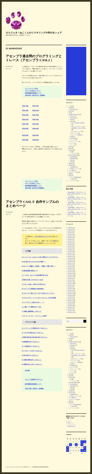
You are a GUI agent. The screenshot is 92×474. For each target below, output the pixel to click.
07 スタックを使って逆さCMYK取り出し (34, 284)
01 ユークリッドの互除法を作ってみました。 (35, 328)
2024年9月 (70, 237)
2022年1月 (70, 271)
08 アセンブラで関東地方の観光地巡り (33, 288)
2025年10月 (70, 234)
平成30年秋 (35, 140)
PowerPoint (73, 158)
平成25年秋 (35, 124)
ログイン (69, 421)
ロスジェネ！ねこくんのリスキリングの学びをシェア (34, 32)
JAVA (70, 146)
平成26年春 (25, 128)
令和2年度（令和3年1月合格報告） (35, 188)
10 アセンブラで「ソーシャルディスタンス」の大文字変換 (39, 297)
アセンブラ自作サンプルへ (32, 90)
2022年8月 (70, 261)
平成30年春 (25, 140)
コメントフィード (71, 424)
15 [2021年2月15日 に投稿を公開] (67, 447)
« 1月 (70, 453)
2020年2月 (70, 307)
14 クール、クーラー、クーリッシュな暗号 (34, 316)
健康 (70, 174)
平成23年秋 (35, 115)
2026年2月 (70, 231)
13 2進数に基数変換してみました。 (32, 311)
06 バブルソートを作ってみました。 (32, 350)
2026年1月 (70, 232)
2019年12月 (70, 310)
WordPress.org (71, 426)
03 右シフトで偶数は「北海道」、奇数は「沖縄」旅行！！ (39, 266)
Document (72, 118)
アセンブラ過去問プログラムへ (34, 379)
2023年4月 (70, 248)
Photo (72, 179)
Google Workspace (73, 114)
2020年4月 (70, 304)
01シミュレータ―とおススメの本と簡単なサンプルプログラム (40, 257)
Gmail (71, 136)
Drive (71, 119)
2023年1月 (70, 253)
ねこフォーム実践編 (76, 135)
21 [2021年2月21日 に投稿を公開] (84, 447)
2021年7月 (70, 280)
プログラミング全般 (73, 172)
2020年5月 (70, 302)
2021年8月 (70, 278)
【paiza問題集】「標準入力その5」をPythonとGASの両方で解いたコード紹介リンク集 (76, 194)
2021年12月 (70, 273)
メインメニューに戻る (31, 88)
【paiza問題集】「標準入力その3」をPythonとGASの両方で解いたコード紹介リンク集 (76, 204)
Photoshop (73, 109)
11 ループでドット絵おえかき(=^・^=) (33, 302)
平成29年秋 (35, 135)
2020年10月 (70, 293)
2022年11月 (70, 256)
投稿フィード (70, 423)
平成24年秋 (35, 119)
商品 (70, 175)
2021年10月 (70, 276)
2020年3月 (70, 305)
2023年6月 (70, 244)
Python (70, 165)
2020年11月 (70, 292)
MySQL (70, 163)
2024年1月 (70, 241)
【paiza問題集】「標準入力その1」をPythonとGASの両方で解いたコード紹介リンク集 (76, 214)
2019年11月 (70, 312)
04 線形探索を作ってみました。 (31, 341)
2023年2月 (70, 251)
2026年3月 (70, 229)
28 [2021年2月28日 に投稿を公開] (84, 450)
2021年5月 (70, 283)
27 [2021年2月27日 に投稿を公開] (82, 450)
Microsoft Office (73, 155)
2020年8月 (70, 297)
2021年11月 (70, 275)
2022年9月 (70, 260)
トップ (69, 106)
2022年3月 (70, 268)
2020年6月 (70, 300)
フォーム (72, 145)
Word (71, 162)
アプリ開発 (71, 170)
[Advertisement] (76, 71)
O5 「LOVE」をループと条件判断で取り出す (35, 275)
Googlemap (73, 138)
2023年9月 (70, 243)
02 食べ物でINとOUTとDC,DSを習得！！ (34, 261)
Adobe (70, 107)
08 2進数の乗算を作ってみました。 (32, 359)
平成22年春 (25, 110)
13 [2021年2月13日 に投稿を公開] (81, 444)
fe (70, 152)
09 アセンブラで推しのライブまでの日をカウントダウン (38, 293)
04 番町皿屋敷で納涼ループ (30, 270)
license (70, 150)
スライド (72, 143)
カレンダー (72, 140)
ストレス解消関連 (74, 177)
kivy (70, 148)
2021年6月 (70, 282)
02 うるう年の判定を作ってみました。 (33, 332)
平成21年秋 (35, 106)
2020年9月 (70, 295)
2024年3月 (70, 239)
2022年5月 (70, 266)
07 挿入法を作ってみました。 (30, 355)
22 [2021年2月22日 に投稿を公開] (67, 450)
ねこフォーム (74, 133)
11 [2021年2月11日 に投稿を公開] (76, 444)
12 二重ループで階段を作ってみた (32, 307)
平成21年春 (25, 106)
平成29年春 (25, 135)
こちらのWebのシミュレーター (43, 236)
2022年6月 (70, 265)
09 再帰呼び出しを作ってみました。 (32, 364)
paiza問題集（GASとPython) (78, 128)
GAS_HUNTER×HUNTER (77, 123)
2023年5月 (70, 246)
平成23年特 (25, 115)
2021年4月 (70, 285)
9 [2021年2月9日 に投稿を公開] (70, 444)
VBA (71, 160)
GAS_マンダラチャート (77, 126)
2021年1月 (69, 290)
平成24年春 (25, 119)
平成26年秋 (35, 128)
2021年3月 (70, 287)
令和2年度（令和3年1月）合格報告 (35, 95)
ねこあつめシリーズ (76, 131)
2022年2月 (70, 270)
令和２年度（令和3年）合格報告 (34, 388)
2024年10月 (70, 236)
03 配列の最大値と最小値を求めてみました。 (35, 337)
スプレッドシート (74, 141)
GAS (71, 121)
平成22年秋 (35, 110)
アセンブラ (8, 68)
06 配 (23, 279)
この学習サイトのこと (74, 168)
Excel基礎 (72, 157)
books (70, 111)
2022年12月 (70, 254)
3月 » (82, 453)
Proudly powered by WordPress (40, 467)
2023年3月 (70, 249)
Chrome (72, 116)
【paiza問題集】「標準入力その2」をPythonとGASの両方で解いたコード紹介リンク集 (76, 209)
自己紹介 (27, 370)
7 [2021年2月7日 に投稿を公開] (84, 441)
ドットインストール (72, 180)
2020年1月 (70, 309)
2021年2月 (70, 288)
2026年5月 (70, 227)
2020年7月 (70, 299)
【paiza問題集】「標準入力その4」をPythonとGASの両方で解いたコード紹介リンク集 (76, 199)
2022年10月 (70, 258)
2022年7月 (70, 263)
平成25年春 (25, 124)
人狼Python (73, 167)
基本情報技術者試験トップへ (33, 93)
